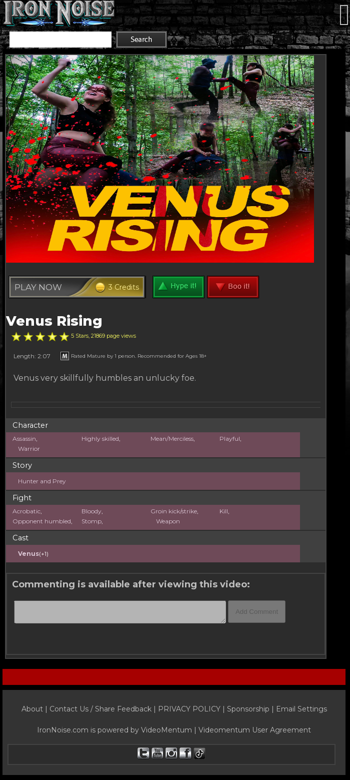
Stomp (92, 521)
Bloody (92, 511)
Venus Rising (54, 321)
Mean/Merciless (172, 438)
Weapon (168, 521)
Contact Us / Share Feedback (101, 708)
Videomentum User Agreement (254, 729)
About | (36, 708)
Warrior (29, 448)
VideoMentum (166, 729)
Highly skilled (100, 438)
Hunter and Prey (42, 481)
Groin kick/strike (173, 511)
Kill (224, 511)
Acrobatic (26, 511)
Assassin (24, 438)
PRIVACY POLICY (189, 708)
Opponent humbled (41, 521)
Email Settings (301, 708)
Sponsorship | (251, 708)
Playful (230, 438)
